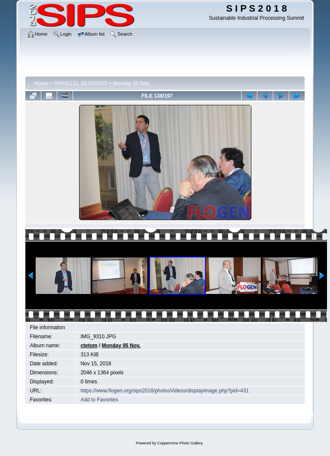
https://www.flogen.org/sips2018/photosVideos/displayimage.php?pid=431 (164, 391)
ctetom (88, 346)
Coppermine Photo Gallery (180, 443)
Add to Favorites (99, 400)
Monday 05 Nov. (131, 83)
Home (41, 83)
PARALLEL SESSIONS (80, 83)
